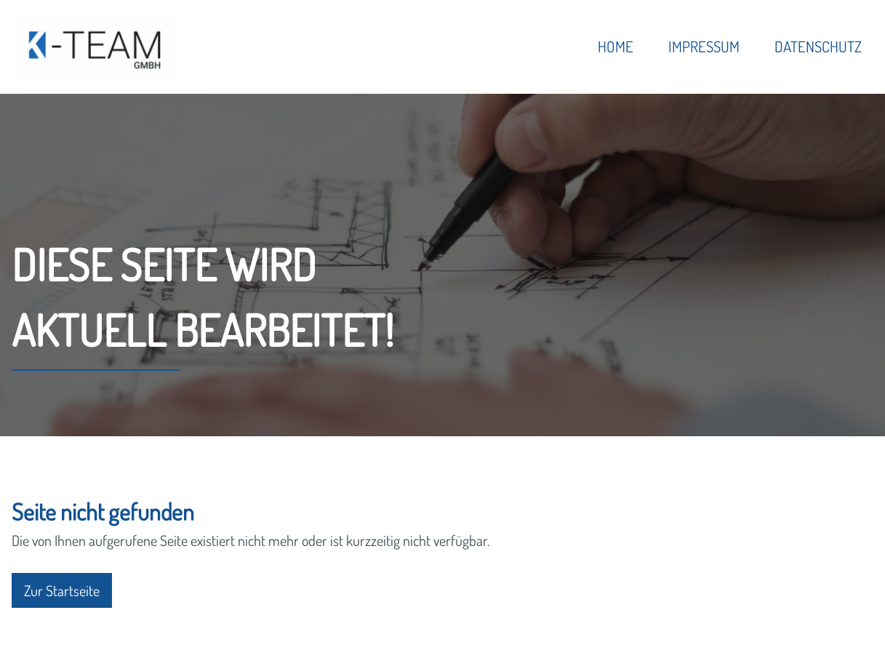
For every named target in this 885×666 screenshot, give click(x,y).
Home (615, 46)
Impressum (704, 46)
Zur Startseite (62, 590)
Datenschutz (818, 46)
